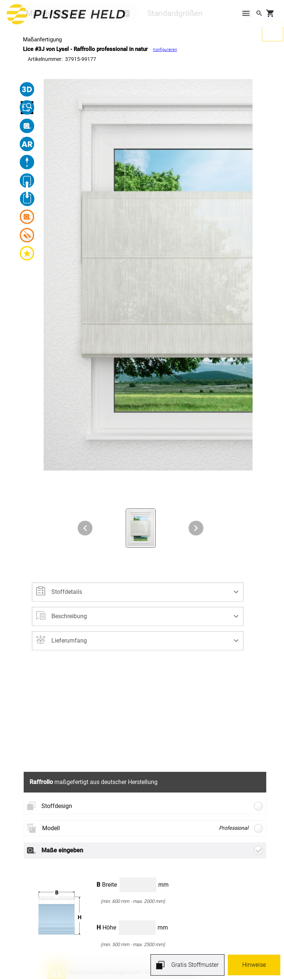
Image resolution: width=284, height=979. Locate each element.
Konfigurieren (165, 49)
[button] (137, 592)
